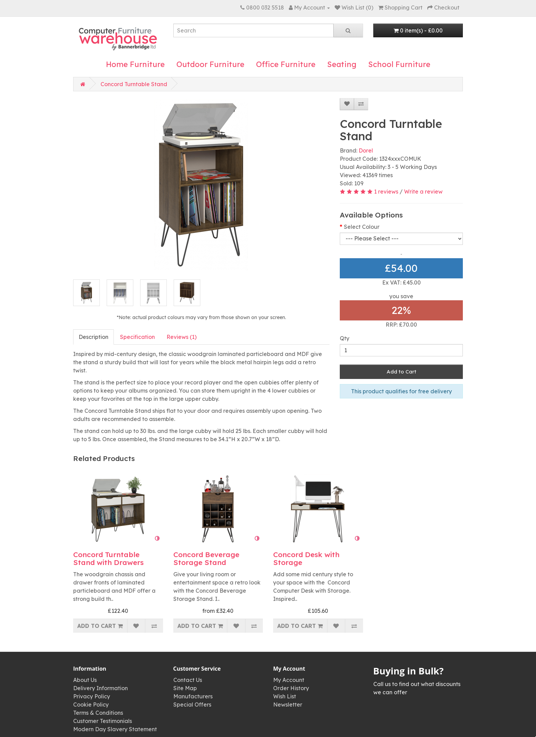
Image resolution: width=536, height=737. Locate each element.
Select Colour (361, 226)
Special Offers (192, 704)
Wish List (284, 696)
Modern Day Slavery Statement (115, 729)
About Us (85, 679)
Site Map (185, 688)
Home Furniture (135, 64)
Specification (137, 336)
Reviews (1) (181, 336)
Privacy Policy (91, 696)
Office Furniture (286, 64)
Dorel (366, 150)
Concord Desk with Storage (306, 558)
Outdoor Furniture (210, 64)
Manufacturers (193, 696)
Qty (344, 338)
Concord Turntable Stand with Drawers (108, 558)
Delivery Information (100, 688)
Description (93, 336)
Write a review (423, 191)
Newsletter (287, 704)
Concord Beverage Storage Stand (206, 558)
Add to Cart (401, 371)
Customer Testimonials (102, 721)
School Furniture (399, 64)
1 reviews (386, 191)
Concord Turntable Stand (133, 84)
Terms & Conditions (98, 712)
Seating (342, 64)
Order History (291, 688)
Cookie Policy (91, 704)
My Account (288, 679)
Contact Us (187, 679)
